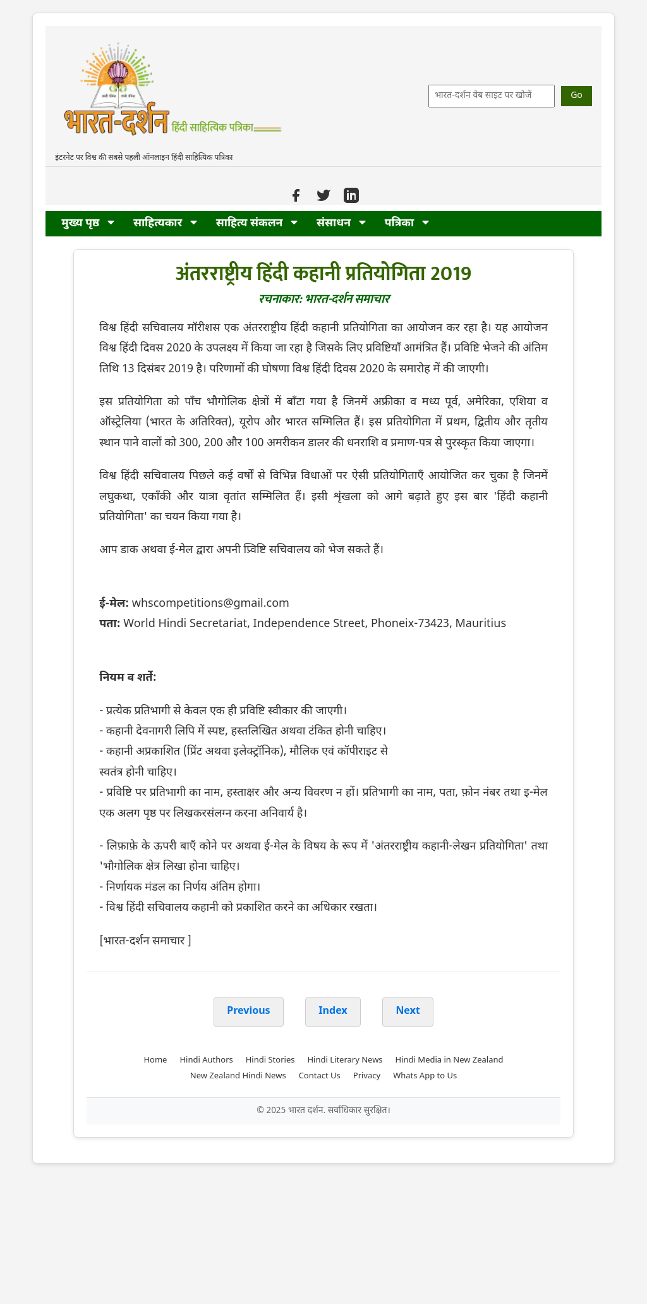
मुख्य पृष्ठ (87, 223)
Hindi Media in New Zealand (450, 1060)
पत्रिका (407, 223)
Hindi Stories (270, 1060)
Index (333, 1011)
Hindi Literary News (344, 1060)
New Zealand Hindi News (238, 1076)
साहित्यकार (165, 223)
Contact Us (320, 1076)
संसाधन (341, 223)
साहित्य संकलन (257, 223)
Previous (248, 1011)
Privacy (366, 1076)
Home (155, 1060)
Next (408, 1011)
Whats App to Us (425, 1076)
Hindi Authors (206, 1060)
